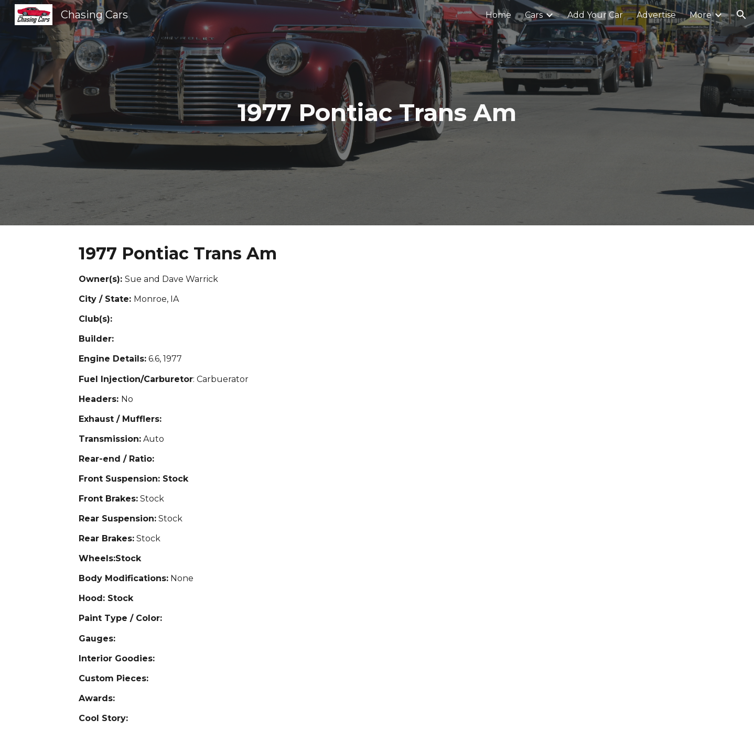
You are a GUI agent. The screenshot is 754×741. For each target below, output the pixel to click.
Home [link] (498, 15)
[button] (741, 14)
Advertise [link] (656, 15)
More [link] (701, 15)
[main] (377, 113)
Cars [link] (534, 15)
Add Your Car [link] (595, 15)
